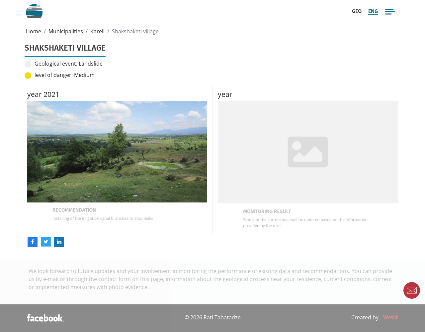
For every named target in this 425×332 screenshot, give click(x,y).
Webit (390, 317)
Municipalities (65, 31)
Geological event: (56, 63)
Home (33, 31)
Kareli (97, 31)
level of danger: (54, 75)
